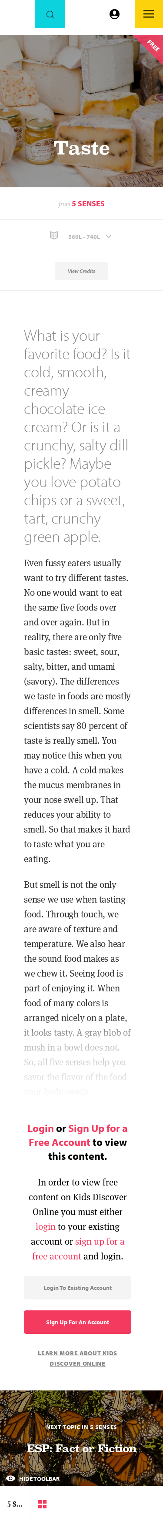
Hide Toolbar (33, 1479)
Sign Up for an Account (77, 1322)
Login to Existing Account (77, 1288)
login (46, 1226)
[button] (81, 236)
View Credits (81, 271)
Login (40, 1128)
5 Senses (88, 203)
